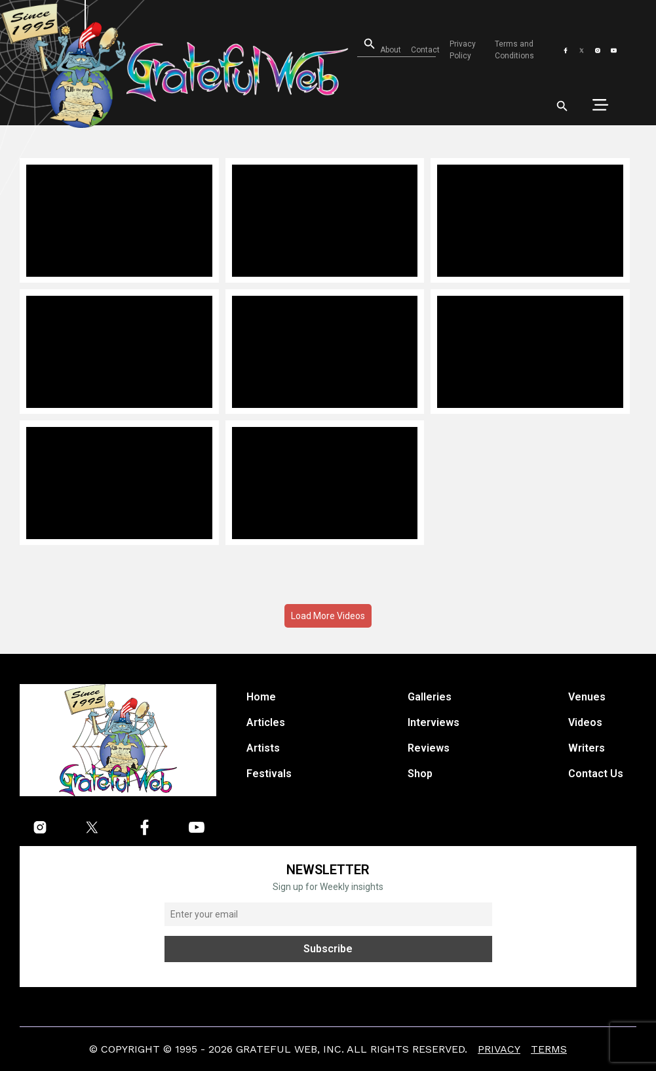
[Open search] (360, 44)
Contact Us (595, 773)
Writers (586, 748)
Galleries (430, 697)
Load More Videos (328, 616)
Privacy (499, 1049)
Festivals (269, 773)
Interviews (433, 722)
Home (261, 697)
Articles (265, 722)
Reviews (429, 748)
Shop (420, 773)
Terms (549, 1049)
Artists (263, 748)
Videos (585, 722)
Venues (587, 697)
